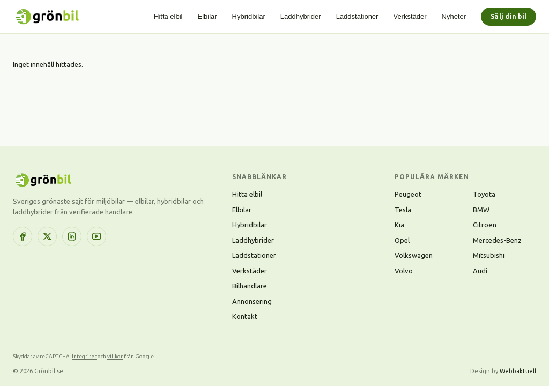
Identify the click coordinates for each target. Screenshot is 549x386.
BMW (481, 209)
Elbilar (207, 16)
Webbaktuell (518, 371)
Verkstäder (409, 16)
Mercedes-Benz (497, 240)
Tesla (403, 209)
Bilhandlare (249, 286)
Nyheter (454, 16)
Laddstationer (357, 16)
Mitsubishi (489, 255)
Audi (480, 270)
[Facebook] (22, 236)
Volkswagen (414, 255)
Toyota (484, 194)
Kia (399, 224)
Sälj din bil (508, 16)
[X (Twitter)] (47, 236)
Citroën (484, 224)
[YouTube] (96, 236)
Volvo (404, 270)
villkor (115, 356)
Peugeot (408, 194)
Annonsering (252, 301)
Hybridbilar (248, 16)
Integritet (84, 356)
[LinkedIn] (71, 236)
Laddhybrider (300, 16)
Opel (402, 240)
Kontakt (244, 316)
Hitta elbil (168, 16)
